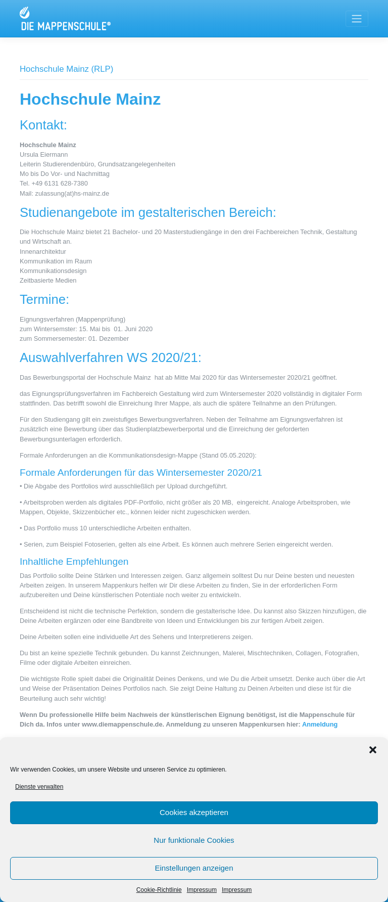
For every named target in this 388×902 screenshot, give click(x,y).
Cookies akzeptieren (194, 812)
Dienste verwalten (39, 786)
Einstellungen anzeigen (194, 868)
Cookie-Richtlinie (159, 889)
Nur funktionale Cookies (194, 840)
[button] (373, 750)
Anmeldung (319, 724)
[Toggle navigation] (357, 19)
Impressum (202, 889)
